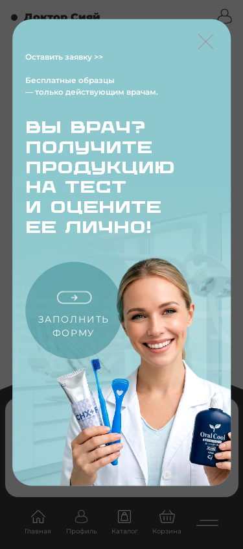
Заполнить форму (74, 315)
